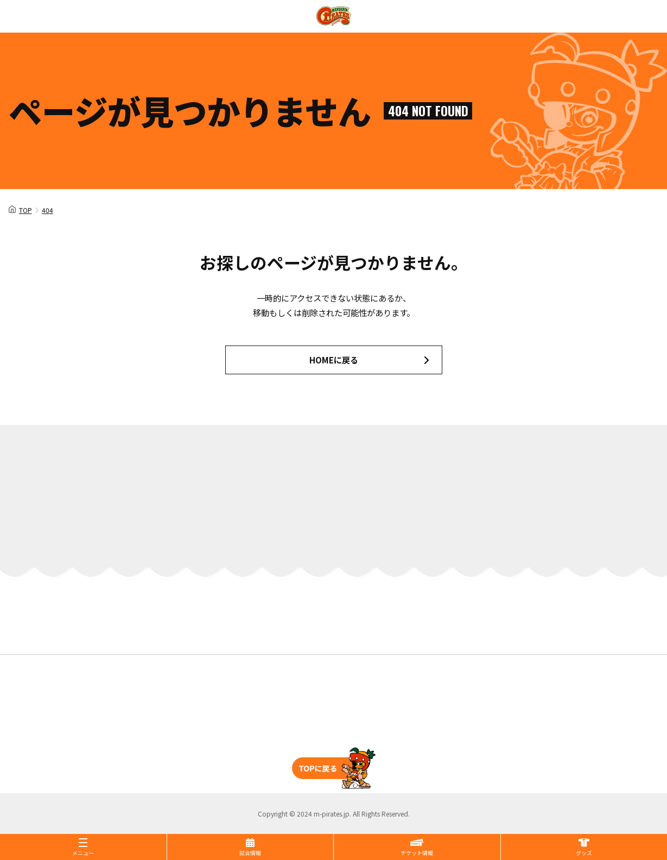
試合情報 (250, 853)
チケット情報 (417, 853)
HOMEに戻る (333, 360)
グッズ (584, 853)
